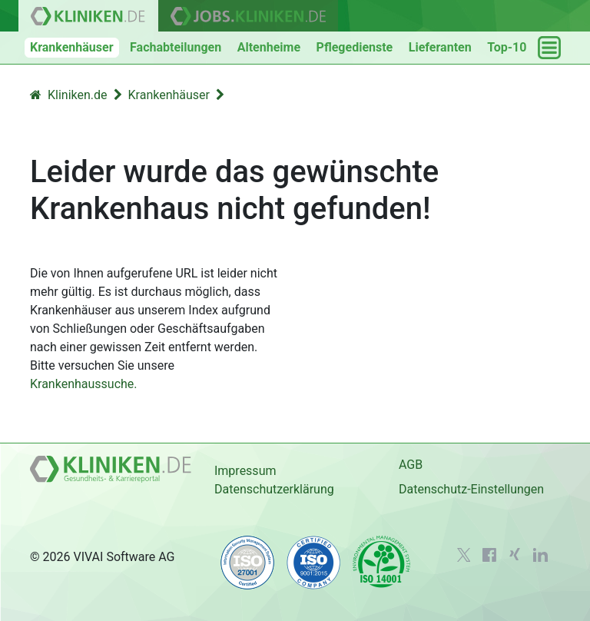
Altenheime (268, 47)
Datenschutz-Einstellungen (471, 489)
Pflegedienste (355, 47)
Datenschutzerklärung (274, 489)
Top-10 (506, 47)
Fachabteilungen (175, 47)
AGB (411, 464)
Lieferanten (440, 47)
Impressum (245, 470)
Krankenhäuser (72, 47)
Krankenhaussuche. (84, 384)
